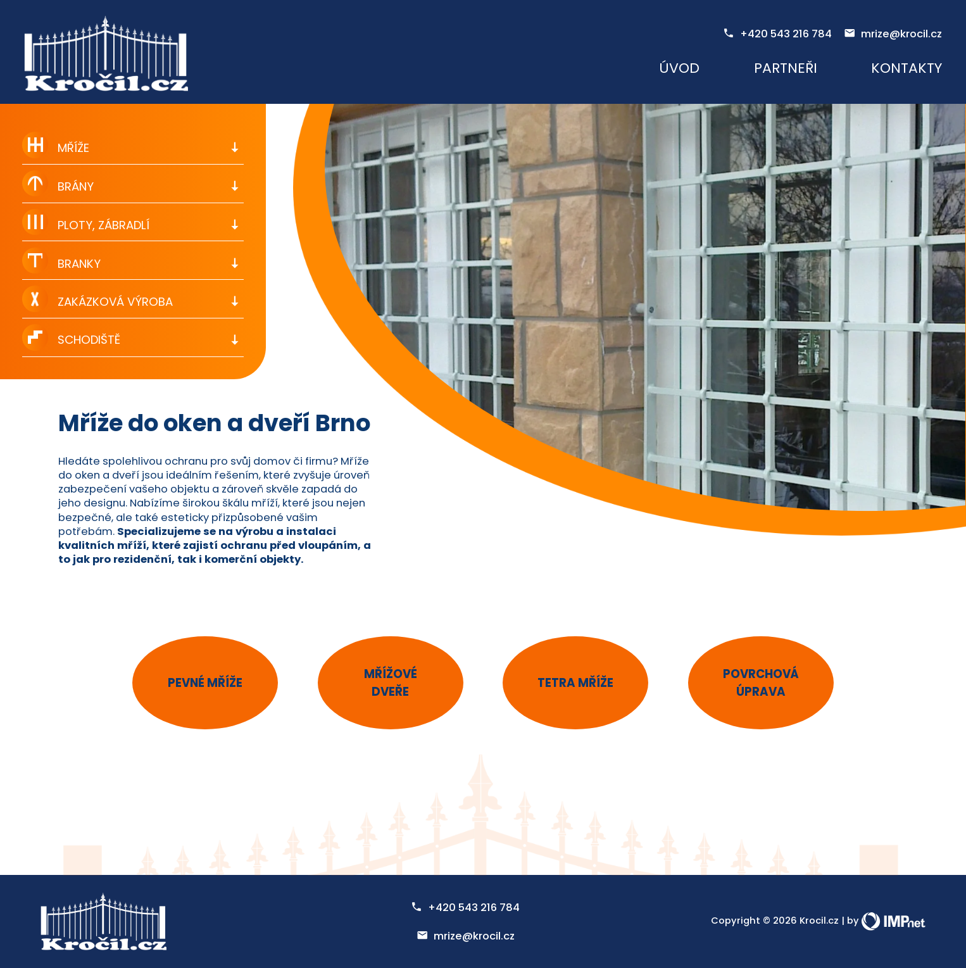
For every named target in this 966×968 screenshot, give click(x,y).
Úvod (679, 68)
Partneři (785, 68)
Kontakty (906, 68)
